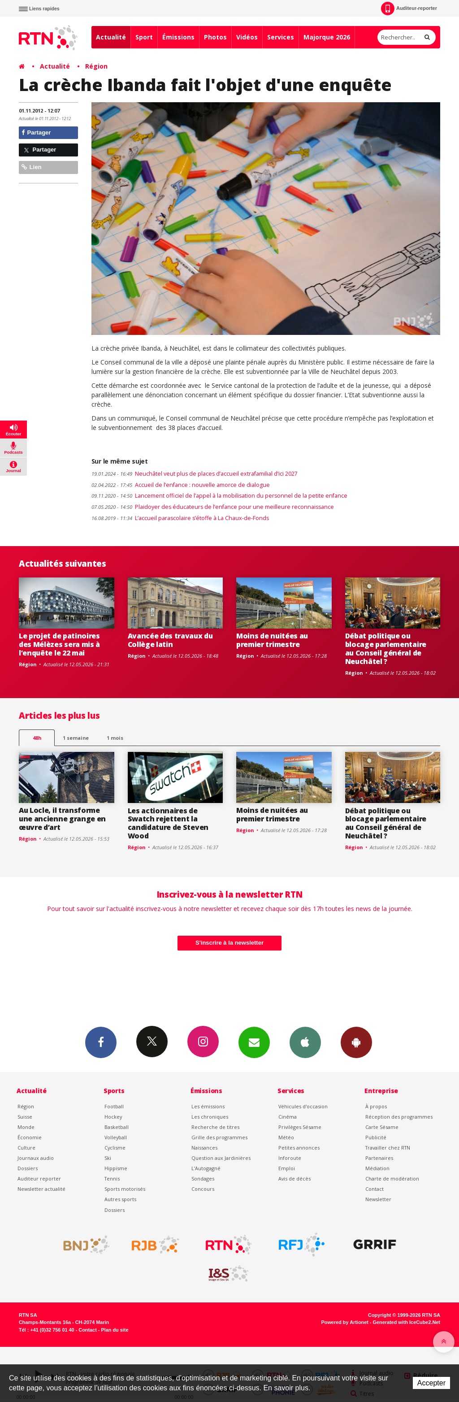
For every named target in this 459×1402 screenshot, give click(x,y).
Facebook (101, 1042)
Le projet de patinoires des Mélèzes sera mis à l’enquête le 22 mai (59, 644)
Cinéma (287, 1117)
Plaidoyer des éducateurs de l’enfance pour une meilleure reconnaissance (212, 507)
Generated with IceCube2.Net (406, 1322)
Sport (144, 37)
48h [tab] (37, 737)
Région (96, 66)
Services (280, 37)
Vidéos (247, 37)
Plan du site (114, 1330)
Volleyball (115, 1137)
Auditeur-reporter (409, 8)
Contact (374, 1189)
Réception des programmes (399, 1117)
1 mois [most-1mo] (115, 737)
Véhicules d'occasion (303, 1106)
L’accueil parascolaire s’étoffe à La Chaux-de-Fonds (180, 518)
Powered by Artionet (344, 1322)
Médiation (377, 1168)
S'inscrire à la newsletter (229, 942)
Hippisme (115, 1168)
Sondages (202, 1178)
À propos (376, 1106)
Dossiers (27, 1168)
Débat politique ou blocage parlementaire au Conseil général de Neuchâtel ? (385, 648)
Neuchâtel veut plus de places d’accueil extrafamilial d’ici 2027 (194, 473)
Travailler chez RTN (387, 1147)
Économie (29, 1137)
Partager (36, 132)
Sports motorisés (124, 1189)
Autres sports (120, 1199)
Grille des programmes (219, 1137)
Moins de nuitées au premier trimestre (272, 640)
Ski (107, 1158)
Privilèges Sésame (299, 1127)
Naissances (204, 1147)
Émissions (178, 37)
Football (114, 1106)
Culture (26, 1147)
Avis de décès (294, 1178)
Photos (215, 37)
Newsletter (378, 1199)
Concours (202, 1189)
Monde (26, 1127)
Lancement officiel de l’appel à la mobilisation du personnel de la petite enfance (219, 495)
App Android (356, 1042)
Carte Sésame (381, 1127)
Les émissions (208, 1106)
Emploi (286, 1168)
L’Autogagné (206, 1168)
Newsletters (254, 1042)
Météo (286, 1137)
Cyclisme (115, 1147)
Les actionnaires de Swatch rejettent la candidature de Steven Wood (168, 823)
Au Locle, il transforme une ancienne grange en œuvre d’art (62, 818)
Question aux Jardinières (221, 1158)
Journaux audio (35, 1158)
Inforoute (289, 1158)
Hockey (113, 1117)
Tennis (112, 1178)
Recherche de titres (215, 1127)
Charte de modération (392, 1178)
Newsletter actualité (41, 1189)
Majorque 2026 (326, 37)
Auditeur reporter (39, 1178)
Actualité (111, 37)
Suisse (24, 1117)
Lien (31, 167)
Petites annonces (299, 1147)
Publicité (375, 1137)
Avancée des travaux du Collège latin (170, 640)
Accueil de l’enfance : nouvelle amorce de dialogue (180, 485)
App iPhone (305, 1042)
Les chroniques (209, 1117)
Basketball (116, 1127)
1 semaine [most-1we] (76, 737)
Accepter (431, 1383)
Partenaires (379, 1158)
